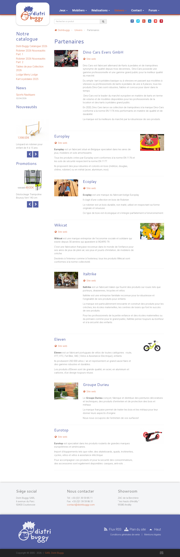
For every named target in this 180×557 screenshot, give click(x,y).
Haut (154, 529)
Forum (154, 10)
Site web (89, 58)
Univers (120, 10)
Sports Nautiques (25, 94)
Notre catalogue (27, 36)
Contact (137, 10)
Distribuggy (62, 30)
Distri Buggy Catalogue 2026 (31, 46)
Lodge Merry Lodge (27, 74)
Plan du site (135, 529)
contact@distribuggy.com (81, 504)
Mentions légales (152, 534)
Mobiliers (79, 10)
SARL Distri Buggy (54, 552)
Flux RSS (112, 529)
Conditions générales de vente (125, 534)
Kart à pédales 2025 (27, 79)
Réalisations (100, 10)
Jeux (63, 10)
